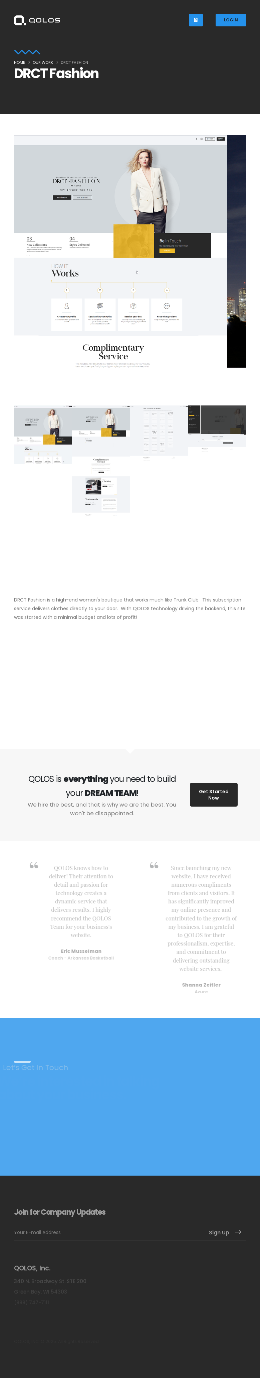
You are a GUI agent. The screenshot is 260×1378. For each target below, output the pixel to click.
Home (19, 62)
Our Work (43, 62)
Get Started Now (214, 794)
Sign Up (219, 1232)
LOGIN (231, 20)
